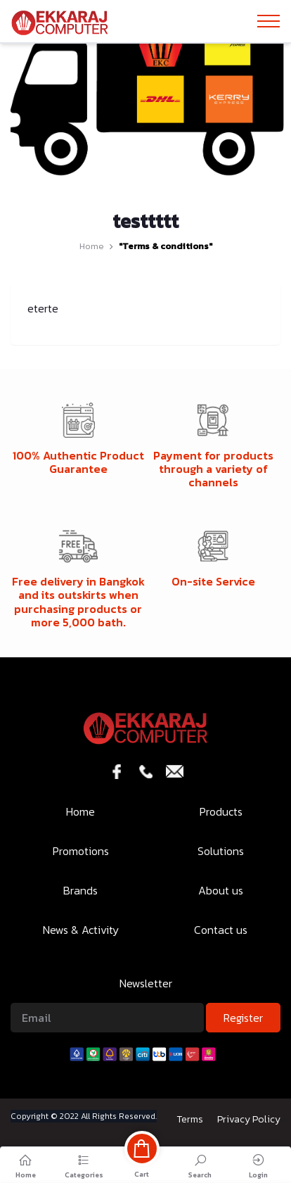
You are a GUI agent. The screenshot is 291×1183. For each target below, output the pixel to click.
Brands (80, 890)
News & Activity (81, 929)
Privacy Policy (248, 1119)
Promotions (81, 850)
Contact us (220, 929)
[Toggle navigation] (268, 21)
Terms (189, 1119)
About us (220, 890)
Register (243, 1017)
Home (91, 246)
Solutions (221, 850)
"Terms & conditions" (165, 246)
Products (221, 811)
